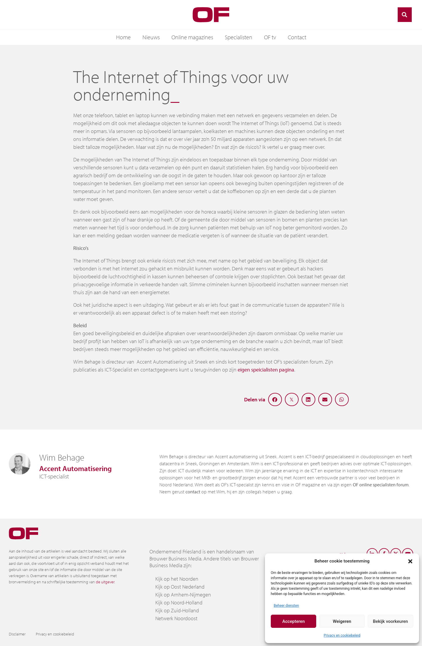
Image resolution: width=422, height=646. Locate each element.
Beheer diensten (286, 606)
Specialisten (238, 37)
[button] (410, 561)
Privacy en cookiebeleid (342, 635)
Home (123, 37)
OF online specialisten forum (381, 485)
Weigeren (342, 621)
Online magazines (192, 37)
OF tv (270, 37)
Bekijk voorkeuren (390, 621)
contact (193, 492)
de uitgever (105, 581)
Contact (297, 37)
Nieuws (151, 37)
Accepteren (293, 621)
